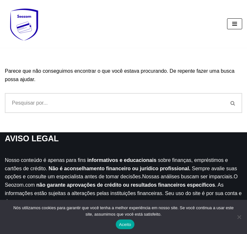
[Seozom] (24, 24)
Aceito (125, 224)
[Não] (239, 217)
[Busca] (114, 103)
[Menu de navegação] (234, 23)
